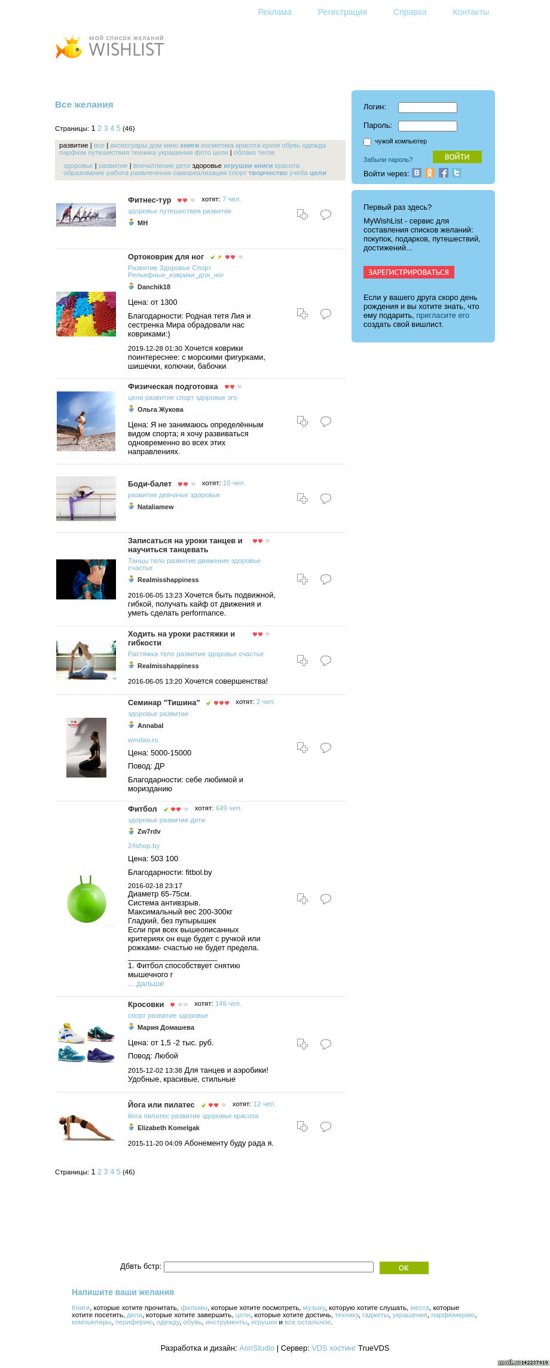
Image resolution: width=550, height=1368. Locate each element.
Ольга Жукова (161, 409)
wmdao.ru (143, 739)
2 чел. (266, 701)
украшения (175, 152)
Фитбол (142, 808)
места (419, 1307)
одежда (314, 145)
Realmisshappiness (168, 579)
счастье (140, 567)
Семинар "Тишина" (164, 702)
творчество (268, 172)
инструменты (227, 1322)
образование (84, 172)
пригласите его (442, 315)
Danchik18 (154, 286)
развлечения (150, 172)
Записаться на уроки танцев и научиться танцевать (185, 545)
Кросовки (146, 1004)
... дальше (146, 983)
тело (157, 560)
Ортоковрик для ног (166, 256)
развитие (113, 165)
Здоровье (175, 267)
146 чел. (228, 1003)
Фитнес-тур (149, 199)
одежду (168, 1322)
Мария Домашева (166, 1027)
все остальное (308, 1322)
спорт (238, 172)
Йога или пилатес (161, 1104)
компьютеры (91, 1322)
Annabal (150, 725)
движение (214, 560)
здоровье (78, 165)
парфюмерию (453, 1314)
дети (183, 165)
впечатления (153, 165)
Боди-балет (150, 483)
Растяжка (143, 653)
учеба (298, 172)
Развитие (143, 267)
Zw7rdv (149, 831)
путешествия (108, 152)
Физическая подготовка (173, 386)
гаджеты (375, 1314)
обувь (291, 145)
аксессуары (129, 145)
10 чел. (234, 482)
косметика (217, 145)
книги (189, 145)
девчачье (173, 494)
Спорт (201, 267)
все (99, 145)
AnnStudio (256, 1347)
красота (248, 145)
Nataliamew (156, 506)
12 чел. (264, 1103)
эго (232, 397)
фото (203, 152)
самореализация (200, 172)
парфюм (72, 152)
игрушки (238, 165)
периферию (134, 1322)
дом (155, 145)
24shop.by (144, 845)
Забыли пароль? (387, 159)
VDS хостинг (333, 1347)
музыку (314, 1307)
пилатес (156, 1115)
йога (135, 1115)
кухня (271, 145)
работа (117, 172)
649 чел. (229, 808)
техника (143, 152)
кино (171, 145)
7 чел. (232, 199)
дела (134, 1314)
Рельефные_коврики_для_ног (176, 275)
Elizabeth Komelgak (169, 1127)
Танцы (138, 560)
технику (347, 1314)
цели (220, 152)
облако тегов (254, 152)
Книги (81, 1307)
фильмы (194, 1307)
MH (143, 223)
